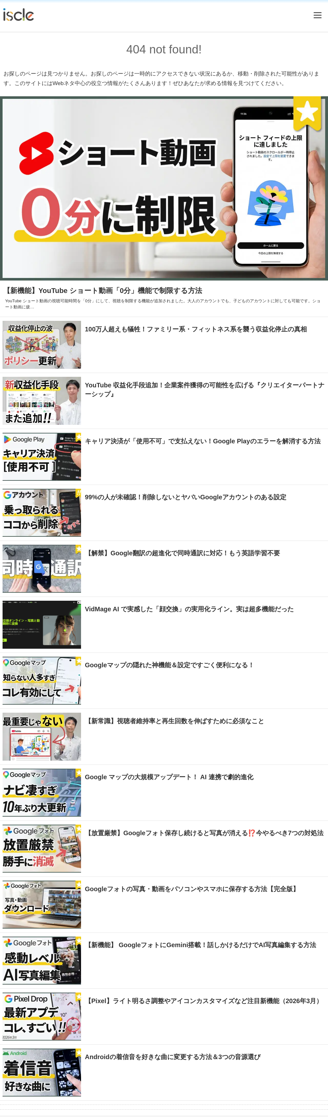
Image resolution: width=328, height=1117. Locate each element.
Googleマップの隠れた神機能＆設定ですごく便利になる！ (169, 665)
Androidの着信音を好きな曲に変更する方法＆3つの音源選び (172, 1056)
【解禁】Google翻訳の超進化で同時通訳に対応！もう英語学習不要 (182, 553)
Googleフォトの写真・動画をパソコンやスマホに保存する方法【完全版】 (192, 888)
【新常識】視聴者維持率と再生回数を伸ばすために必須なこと (174, 721)
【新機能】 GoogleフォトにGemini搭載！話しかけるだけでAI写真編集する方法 (200, 944)
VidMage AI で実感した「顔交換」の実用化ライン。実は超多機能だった (189, 609)
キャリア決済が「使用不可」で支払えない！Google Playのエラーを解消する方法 (203, 441)
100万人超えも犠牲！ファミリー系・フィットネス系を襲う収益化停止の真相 (196, 329)
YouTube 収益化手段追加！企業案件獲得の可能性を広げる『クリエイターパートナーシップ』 (204, 390)
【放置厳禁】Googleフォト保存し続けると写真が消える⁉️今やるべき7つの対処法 (204, 832)
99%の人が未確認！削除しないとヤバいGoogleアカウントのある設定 (185, 497)
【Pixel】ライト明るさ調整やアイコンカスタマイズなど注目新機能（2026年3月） (204, 1000)
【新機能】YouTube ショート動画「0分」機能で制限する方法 (102, 291)
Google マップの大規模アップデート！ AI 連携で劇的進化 (169, 776)
